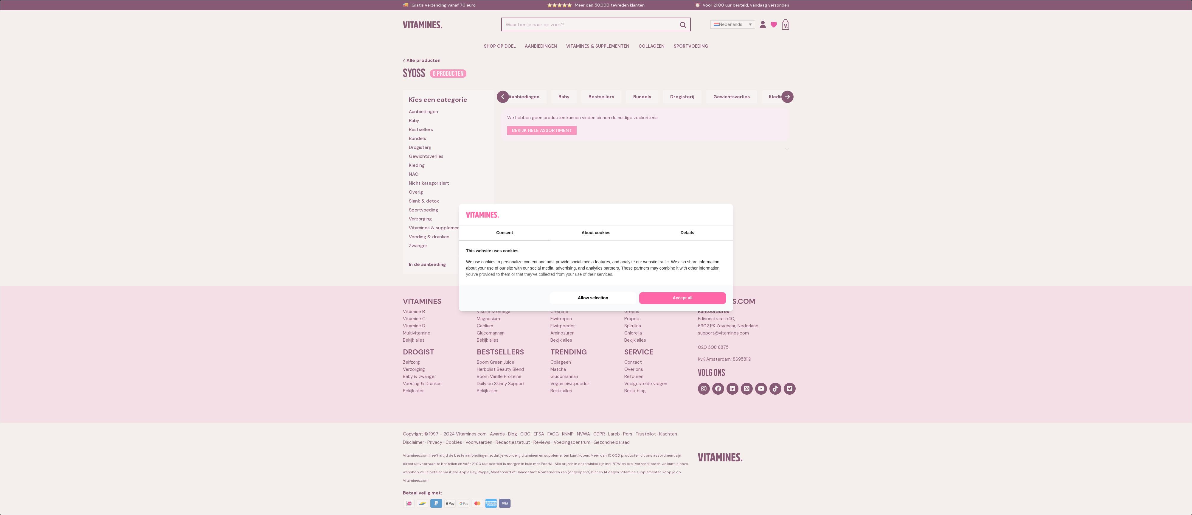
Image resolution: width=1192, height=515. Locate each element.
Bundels (417, 138)
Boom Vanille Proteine (499, 376)
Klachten (668, 434)
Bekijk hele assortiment (542, 130)
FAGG (553, 434)
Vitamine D (414, 326)
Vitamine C (414, 318)
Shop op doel (503, 46)
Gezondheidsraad (612, 442)
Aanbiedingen (542, 46)
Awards (497, 434)
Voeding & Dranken (422, 383)
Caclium (485, 326)
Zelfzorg (411, 362)
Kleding (417, 165)
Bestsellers (421, 129)
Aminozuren (562, 333)
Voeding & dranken (429, 236)
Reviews (541, 442)
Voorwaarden (478, 442)
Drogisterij (420, 147)
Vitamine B (414, 311)
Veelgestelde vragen (645, 383)
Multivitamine (416, 333)
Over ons (633, 369)
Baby (414, 120)
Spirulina (632, 326)
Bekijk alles (414, 340)
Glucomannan (491, 333)
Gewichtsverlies (426, 156)
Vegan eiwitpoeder (569, 383)
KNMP (568, 434)
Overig (416, 192)
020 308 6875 (713, 347)
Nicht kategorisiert (429, 183)
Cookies (454, 442)
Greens (631, 311)
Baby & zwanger (419, 376)
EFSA (539, 434)
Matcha (558, 369)
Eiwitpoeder (562, 326)
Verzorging (420, 219)
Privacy (434, 442)
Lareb (614, 434)
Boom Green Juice (495, 362)
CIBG (525, 434)
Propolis (632, 318)
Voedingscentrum (572, 442)
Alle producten (421, 60)
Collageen (649, 46)
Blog (512, 434)
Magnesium (488, 318)
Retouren (633, 376)
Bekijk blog (635, 390)
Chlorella (633, 333)
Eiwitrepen (561, 318)
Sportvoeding (688, 46)
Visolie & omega (493, 311)
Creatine (559, 311)
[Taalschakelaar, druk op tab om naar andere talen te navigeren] (732, 24)
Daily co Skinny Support (501, 383)
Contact (633, 362)
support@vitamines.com (723, 333)
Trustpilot (646, 434)
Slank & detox (424, 201)
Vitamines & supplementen (598, 46)
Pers (627, 434)
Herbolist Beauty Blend (500, 369)
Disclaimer (413, 442)
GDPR (599, 434)
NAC (413, 174)
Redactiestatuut (513, 442)
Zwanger (418, 245)
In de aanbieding (427, 264)
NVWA (583, 434)
